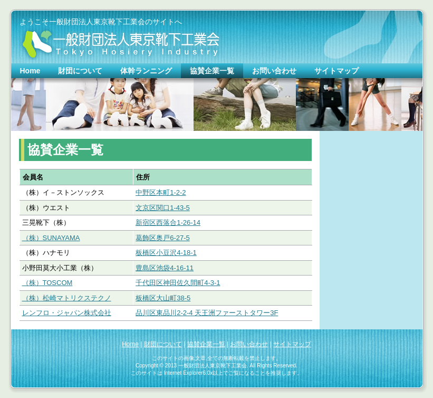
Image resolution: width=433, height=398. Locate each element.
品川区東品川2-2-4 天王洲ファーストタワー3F (207, 313)
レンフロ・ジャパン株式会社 (66, 313)
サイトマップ (292, 344)
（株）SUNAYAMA (51, 238)
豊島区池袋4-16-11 (165, 268)
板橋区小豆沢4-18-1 (166, 253)
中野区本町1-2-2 (161, 192)
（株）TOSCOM (47, 283)
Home (130, 344)
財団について (163, 344)
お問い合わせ (249, 344)
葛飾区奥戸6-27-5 (163, 238)
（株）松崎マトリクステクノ (66, 298)
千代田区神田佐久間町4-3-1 (178, 283)
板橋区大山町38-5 (163, 298)
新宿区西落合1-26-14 (168, 222)
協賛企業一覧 (206, 344)
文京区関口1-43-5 (163, 208)
